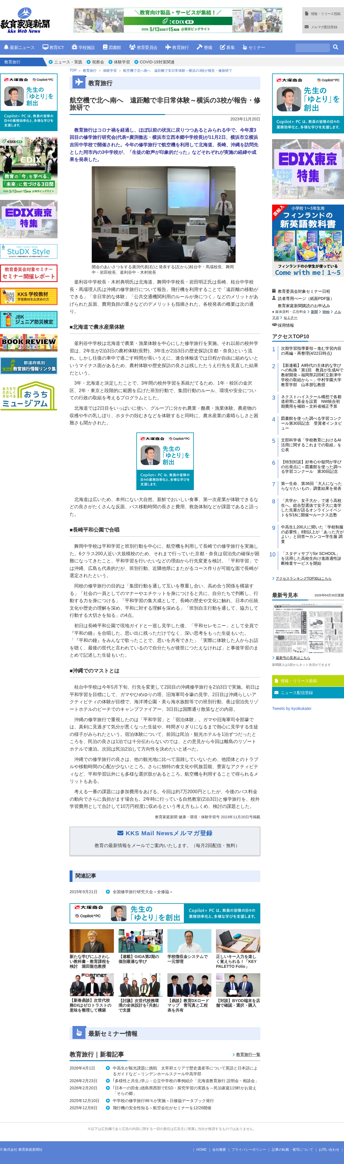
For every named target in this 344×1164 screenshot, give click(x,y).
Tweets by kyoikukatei (291, 708)
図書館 (112, 47)
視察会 (98, 62)
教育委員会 (143, 47)
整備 (204, 47)
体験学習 (122, 62)
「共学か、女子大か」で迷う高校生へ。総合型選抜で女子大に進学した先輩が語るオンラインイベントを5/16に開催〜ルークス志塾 (311, 507)
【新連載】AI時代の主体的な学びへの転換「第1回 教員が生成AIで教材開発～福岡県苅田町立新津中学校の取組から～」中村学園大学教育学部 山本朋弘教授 (312, 375)
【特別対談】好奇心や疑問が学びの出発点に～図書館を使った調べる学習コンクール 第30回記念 (311, 467)
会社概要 (219, 1150)
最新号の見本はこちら (293, 658)
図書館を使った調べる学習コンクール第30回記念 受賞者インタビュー (311, 423)
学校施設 (83, 47)
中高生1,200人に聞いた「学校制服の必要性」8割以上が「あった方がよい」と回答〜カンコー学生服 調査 (312, 534)
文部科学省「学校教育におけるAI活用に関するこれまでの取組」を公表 (311, 445)
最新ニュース (19, 47)
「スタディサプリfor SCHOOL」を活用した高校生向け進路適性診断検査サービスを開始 (311, 558)
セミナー (254, 47)
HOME (201, 1150)
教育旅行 (177, 47)
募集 (227, 47)
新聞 (314, 312)
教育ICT (53, 47)
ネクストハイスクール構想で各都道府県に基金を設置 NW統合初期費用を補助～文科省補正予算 (311, 401)
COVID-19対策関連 (157, 62)
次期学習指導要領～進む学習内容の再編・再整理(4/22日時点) (311, 351)
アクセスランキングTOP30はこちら (304, 579)
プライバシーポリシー (249, 1150)
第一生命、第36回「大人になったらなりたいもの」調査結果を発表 (311, 486)
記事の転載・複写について (292, 1150)
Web (325, 312)
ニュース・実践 (68, 62)
